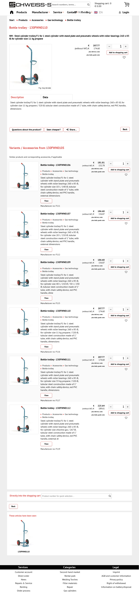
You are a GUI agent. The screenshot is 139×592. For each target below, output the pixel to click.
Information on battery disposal (116, 586)
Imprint (116, 571)
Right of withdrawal (116, 583)
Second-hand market (70, 571)
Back (125, 129)
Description (17, 97)
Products (21, 12)
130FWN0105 (55, 148)
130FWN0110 (24, 551)
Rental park (70, 575)
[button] (125, 46)
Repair (70, 586)
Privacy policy (116, 579)
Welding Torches (70, 579)
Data (45, 97)
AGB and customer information (116, 575)
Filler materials (70, 583)
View (46, 201)
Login (123, 12)
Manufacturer (41, 13)
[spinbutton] (115, 47)
